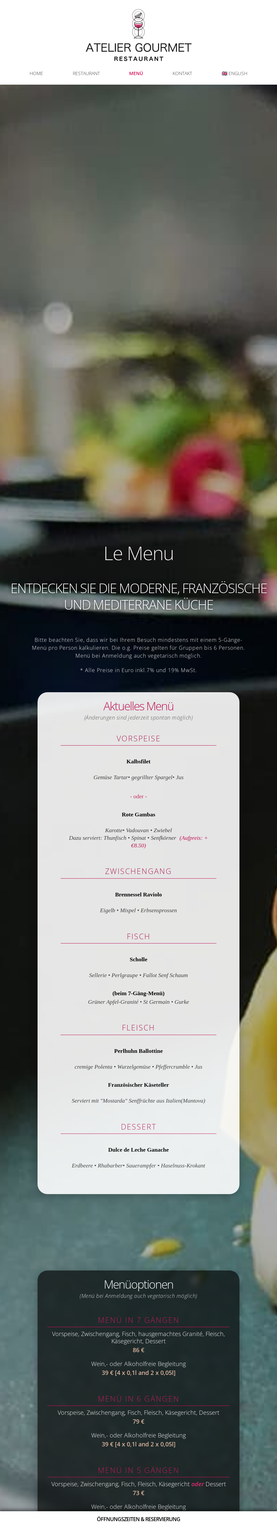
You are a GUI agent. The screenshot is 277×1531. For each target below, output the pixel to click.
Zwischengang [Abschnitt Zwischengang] (138, 871)
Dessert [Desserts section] (138, 1126)
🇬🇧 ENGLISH (234, 73)
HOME (36, 73)
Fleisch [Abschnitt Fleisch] (138, 1027)
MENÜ (136, 73)
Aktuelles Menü (138, 709)
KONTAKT (182, 73)
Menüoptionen (138, 1288)
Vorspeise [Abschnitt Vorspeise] (139, 738)
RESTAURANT (86, 73)
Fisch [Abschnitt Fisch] (139, 936)
